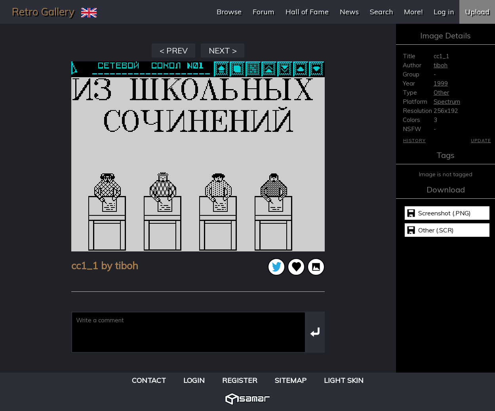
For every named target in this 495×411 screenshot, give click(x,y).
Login (194, 380)
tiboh (440, 65)
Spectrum (447, 101)
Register (239, 380)
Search (381, 11)
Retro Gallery (43, 11)
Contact (149, 380)
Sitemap (291, 380)
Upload (477, 11)
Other (441, 92)
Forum (263, 11)
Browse (229, 11)
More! (413, 11)
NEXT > (223, 50)
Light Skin (344, 380)
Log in (444, 11)
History (414, 140)
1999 (441, 83)
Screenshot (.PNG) (444, 213)
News (349, 11)
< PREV (174, 50)
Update (481, 140)
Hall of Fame (307, 11)
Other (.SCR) (436, 230)
